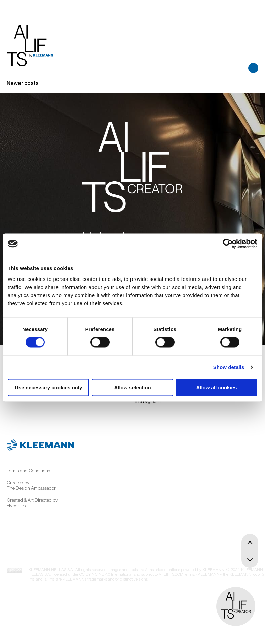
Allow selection (132, 387)
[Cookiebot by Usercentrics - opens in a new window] (227, 244)
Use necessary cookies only (48, 387)
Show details (228, 367)
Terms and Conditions (28, 470)
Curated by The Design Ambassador (31, 485)
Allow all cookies (216, 387)
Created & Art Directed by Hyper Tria (32, 502)
